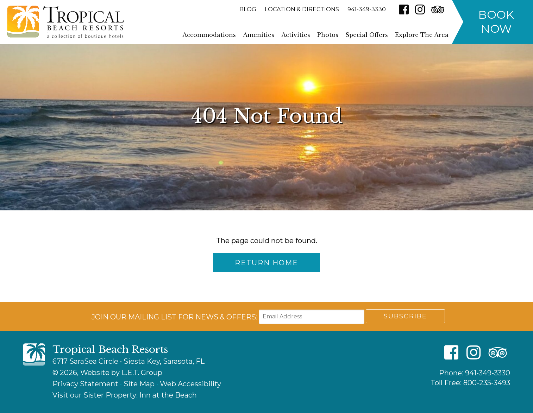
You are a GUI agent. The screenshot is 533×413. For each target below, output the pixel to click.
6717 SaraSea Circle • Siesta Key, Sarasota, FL (128, 361)
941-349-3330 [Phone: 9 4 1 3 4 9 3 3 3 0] (366, 9)
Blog (247, 9)
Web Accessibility (190, 384)
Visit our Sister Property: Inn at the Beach (124, 395)
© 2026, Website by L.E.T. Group (107, 372)
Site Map (139, 384)
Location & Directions (302, 9)
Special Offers (366, 34)
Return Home (266, 263)
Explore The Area (422, 34)
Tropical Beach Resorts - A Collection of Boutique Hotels (65, 22)
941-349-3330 (487, 373)
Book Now (496, 22)
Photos (327, 34)
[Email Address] (311, 317)
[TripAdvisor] (437, 9)
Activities (295, 34)
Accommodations (209, 34)
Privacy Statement (85, 384)
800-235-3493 (486, 383)
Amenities (258, 34)
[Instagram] (420, 9)
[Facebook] (404, 9)
